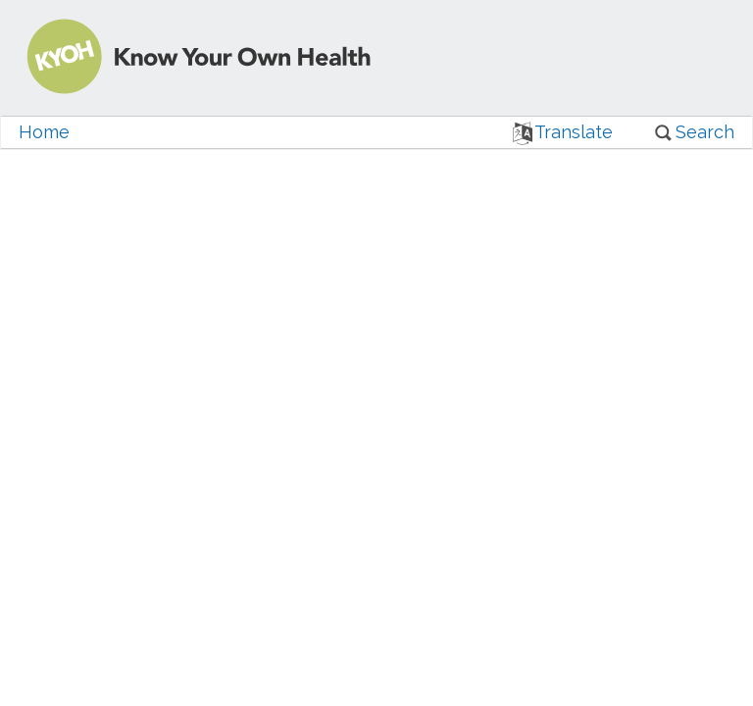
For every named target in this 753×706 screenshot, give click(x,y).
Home (44, 132)
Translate (563, 132)
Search (693, 132)
